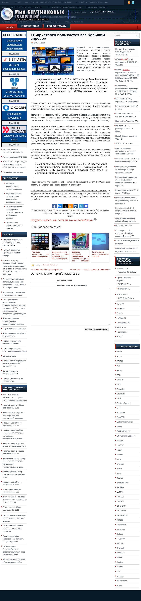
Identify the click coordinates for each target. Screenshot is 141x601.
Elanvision (121, 412)
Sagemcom (121, 525)
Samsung (121, 529)
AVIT (119, 366)
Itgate (119, 473)
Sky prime (121, 539)
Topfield (120, 562)
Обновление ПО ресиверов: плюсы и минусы (124, 128)
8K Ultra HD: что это (123, 143)
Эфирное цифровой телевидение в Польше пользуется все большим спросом (14, 212)
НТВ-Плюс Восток (126, 298)
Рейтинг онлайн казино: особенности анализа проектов (13, 528)
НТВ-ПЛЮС (122, 294)
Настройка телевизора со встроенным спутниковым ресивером (126, 200)
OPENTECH (122, 515)
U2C (118, 571)
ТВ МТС (120, 304)
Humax (120, 455)
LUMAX (120, 492)
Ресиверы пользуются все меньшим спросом (14, 186)
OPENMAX (121, 511)
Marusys (120, 497)
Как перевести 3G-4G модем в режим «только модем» (125, 211)
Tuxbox (120, 567)
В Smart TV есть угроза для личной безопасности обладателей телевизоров (15, 164)
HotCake (120, 445)
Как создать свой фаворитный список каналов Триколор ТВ (124, 233)
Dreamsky (121, 394)
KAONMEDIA (122, 483)
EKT (118, 408)
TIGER (119, 557)
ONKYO (120, 501)
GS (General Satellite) (126, 436)
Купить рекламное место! (102, 12)
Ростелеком (122, 332)
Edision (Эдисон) (124, 403)
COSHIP (120, 380)
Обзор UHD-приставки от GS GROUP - (126, 62)
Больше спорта (9, 356)
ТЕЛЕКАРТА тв (124, 284)
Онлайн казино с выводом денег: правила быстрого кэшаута (14, 518)
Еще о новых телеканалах (14, 329)
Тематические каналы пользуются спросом (14, 225)
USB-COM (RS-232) (123, 226)
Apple (119, 356)
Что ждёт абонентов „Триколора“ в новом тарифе (12, 253)
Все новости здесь (56, 26)
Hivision (120, 441)
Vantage (120, 576)
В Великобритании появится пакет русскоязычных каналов (13, 321)
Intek (119, 459)
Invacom (120, 464)
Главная (5, 2)
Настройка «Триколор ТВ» (126, 121)
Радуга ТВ (121, 327)
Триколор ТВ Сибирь (127, 272)
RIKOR (120, 520)
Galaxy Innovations (125, 422)
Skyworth (120, 548)
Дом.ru (120, 313)
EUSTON (120, 417)
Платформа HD (123, 323)
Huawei (120, 450)
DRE (119, 384)
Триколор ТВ (122, 268)
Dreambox (121, 389)
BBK (118, 375)
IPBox (119, 469)
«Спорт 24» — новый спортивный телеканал (89, 269)
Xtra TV (120, 337)
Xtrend (119, 585)
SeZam (120, 534)
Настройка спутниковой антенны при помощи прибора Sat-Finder (125, 169)
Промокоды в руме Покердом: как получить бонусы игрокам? (13, 539)
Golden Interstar (123, 431)
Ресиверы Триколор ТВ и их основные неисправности (15, 499)
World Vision (122, 581)
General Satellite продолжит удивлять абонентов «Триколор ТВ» (14, 363)
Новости (10, 27)
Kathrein (120, 487)
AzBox (119, 370)
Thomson (121, 553)
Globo (119, 427)
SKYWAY (121, 543)
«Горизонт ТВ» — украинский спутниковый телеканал (13, 415)
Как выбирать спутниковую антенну (92, 2)
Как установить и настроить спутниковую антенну (48, 2)
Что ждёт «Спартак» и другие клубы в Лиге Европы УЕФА (12, 242)
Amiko (119, 352)
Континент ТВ (124, 289)
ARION (120, 361)
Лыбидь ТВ (121, 318)
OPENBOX (121, 506)
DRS (119, 398)
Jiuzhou (120, 478)
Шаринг (17, 2)
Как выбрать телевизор (13, 172)
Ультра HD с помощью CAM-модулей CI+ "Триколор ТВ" (125, 52)
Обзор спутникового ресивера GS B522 (14, 474)
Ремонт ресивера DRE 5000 (15, 157)
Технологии (54, 265)
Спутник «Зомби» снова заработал (47, 269)
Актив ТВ (121, 309)
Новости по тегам (30, 26)
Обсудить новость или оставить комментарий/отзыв (64, 220)
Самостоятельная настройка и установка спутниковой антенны (125, 151)
